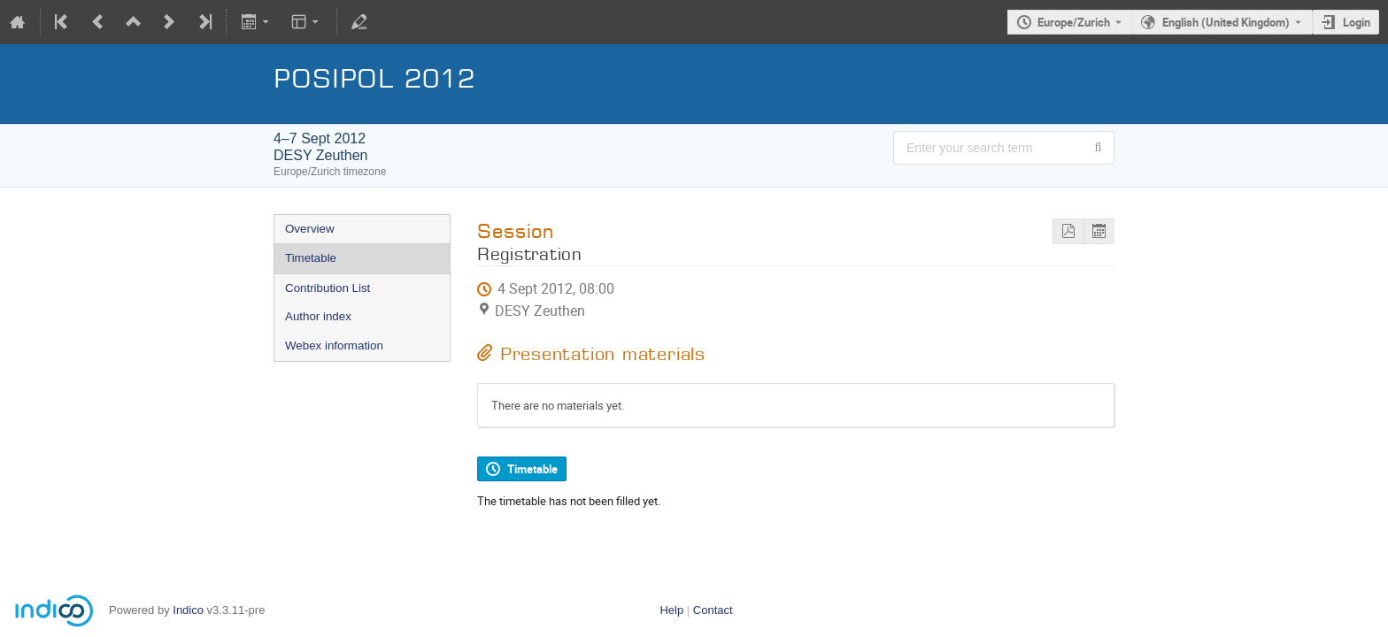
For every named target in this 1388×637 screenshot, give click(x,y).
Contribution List (327, 288)
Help (671, 610)
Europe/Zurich (1073, 22)
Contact (713, 610)
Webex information (334, 345)
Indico (188, 610)
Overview (310, 228)
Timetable (310, 258)
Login (1356, 22)
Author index (318, 316)
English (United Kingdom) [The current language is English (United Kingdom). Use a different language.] (1226, 22)
